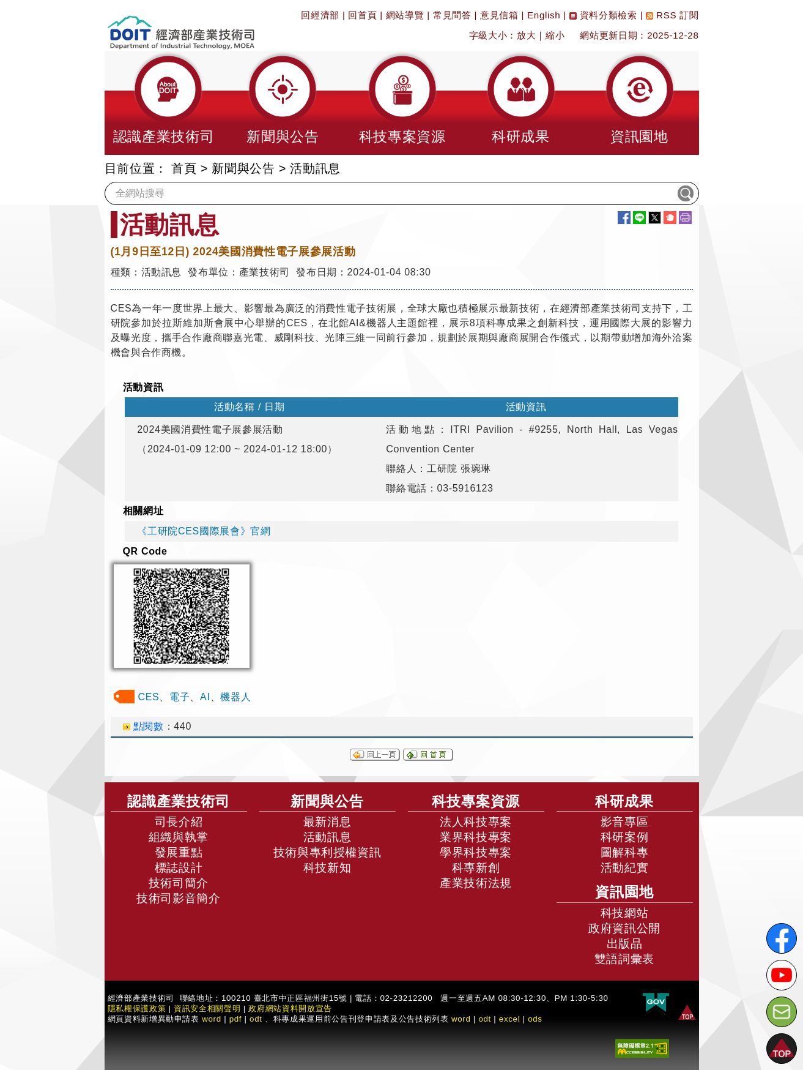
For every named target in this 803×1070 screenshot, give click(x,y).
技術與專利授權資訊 (327, 852)
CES (149, 697)
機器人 (235, 697)
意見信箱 (499, 15)
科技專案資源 (476, 801)
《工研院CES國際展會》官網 (203, 531)
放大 (526, 35)
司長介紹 (179, 821)
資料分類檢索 (603, 15)
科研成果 (624, 801)
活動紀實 (625, 867)
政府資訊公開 (624, 928)
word (461, 1018)
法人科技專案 (476, 821)
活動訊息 (315, 168)
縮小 (555, 35)
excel (509, 1018)
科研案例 (625, 837)
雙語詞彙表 (624, 958)
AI (205, 697)
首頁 (183, 168)
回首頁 (362, 15)
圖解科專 (625, 852)
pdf (235, 1018)
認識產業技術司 (178, 801)
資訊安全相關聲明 (207, 1008)
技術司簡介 (179, 883)
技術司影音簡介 (178, 898)
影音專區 (625, 821)
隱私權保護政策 (137, 1008)
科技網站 (625, 913)
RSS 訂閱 (672, 15)
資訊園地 (624, 892)
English (543, 15)
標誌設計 (179, 867)
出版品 (625, 943)
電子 (179, 697)
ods (535, 1018)
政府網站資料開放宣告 (290, 1008)
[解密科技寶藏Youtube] (781, 975)
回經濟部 (320, 15)
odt (256, 1018)
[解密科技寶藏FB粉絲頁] (781, 938)
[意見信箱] (781, 1012)
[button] (164, 103)
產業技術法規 (476, 883)
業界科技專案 (476, 837)
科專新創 (476, 867)
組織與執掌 (179, 837)
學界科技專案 (476, 852)
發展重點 (179, 852)
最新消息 (327, 821)
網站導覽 (405, 15)
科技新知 (327, 867)
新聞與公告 (243, 168)
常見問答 (452, 15)
